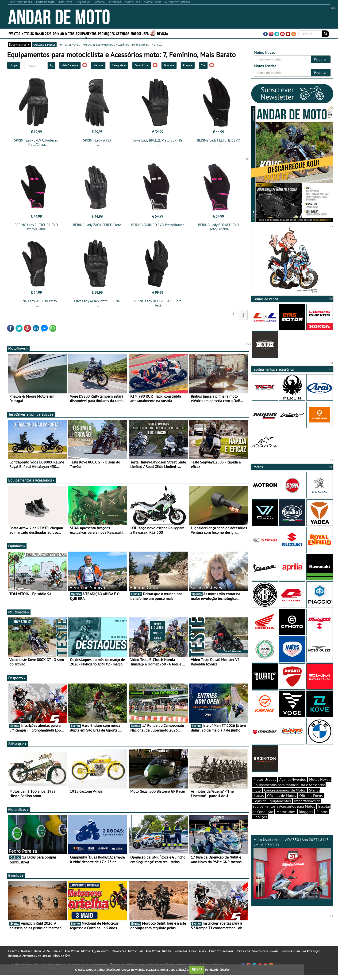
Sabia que (17, 743)
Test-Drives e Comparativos (31, 414)
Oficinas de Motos (281, 795)
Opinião (58, 33)
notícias (157, 44)
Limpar (14, 65)
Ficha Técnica (198, 951)
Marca (98, 65)
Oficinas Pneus (311, 795)
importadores (140, 44)
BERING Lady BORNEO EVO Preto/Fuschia (218, 227)
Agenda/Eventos (292, 779)
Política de (217, 969)
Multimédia (18, 612)
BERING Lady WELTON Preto (36, 301)
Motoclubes (140, 33)
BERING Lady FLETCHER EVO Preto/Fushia (36, 227)
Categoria (119, 65)
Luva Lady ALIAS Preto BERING (97, 301)
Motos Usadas (265, 779)
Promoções (106, 33)
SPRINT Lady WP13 (97, 140)
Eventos (14, 33)
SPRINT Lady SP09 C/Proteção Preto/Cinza (36, 142)
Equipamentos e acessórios (31, 480)
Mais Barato (70, 65)
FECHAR (197, 969)
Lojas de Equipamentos (272, 801)
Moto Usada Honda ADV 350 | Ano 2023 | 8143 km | (292, 868)
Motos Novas (319, 779)
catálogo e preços (44, 44)
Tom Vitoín (72, 951)
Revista (162, 33)
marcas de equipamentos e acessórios (106, 44)
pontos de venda (69, 44)
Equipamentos (86, 33)
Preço (187, 65)
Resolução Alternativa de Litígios (29, 956)
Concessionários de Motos (285, 790)
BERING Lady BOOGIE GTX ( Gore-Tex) (158, 303)
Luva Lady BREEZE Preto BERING (157, 140)
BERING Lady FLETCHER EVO (218, 140)
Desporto (17, 678)
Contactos (180, 951)
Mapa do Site (61, 956)
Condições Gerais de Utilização (300, 951)
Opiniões (16, 546)
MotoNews (18, 348)
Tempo (169, 65)
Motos (69, 33)
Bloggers (306, 811)
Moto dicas (18, 809)
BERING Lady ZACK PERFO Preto (97, 225)
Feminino (142, 65)
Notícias (28, 33)
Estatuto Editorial (221, 951)
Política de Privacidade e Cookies (257, 951)
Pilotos (322, 811)
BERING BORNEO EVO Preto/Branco (157, 225)
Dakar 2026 (43, 33)
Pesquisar (321, 59)
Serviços (122, 33)
